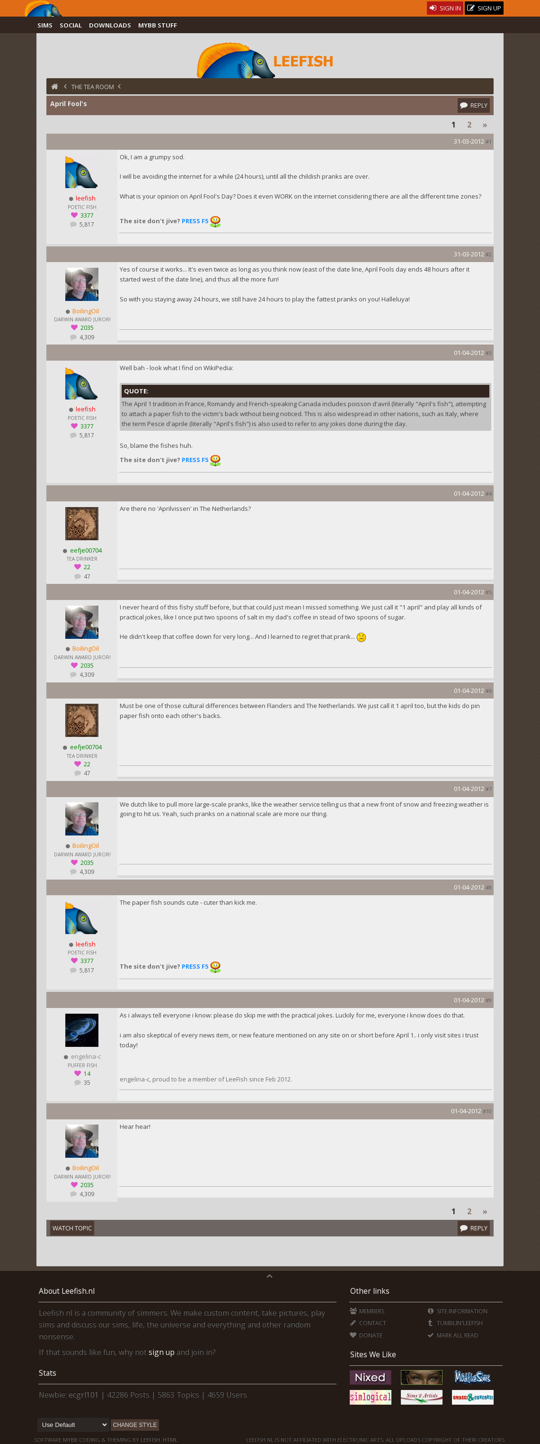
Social (71, 25)
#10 (487, 1111)
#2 (489, 254)
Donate (366, 1335)
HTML (169, 1439)
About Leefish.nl (67, 1291)
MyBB (70, 1439)
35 (86, 1083)
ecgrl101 (84, 1395)
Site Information (457, 1311)
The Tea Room (92, 86)
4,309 (86, 337)
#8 (489, 887)
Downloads (110, 25)
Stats (47, 1373)
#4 (489, 493)
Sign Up (484, 8)
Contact (368, 1323)
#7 (489, 788)
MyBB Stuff (157, 25)
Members (367, 1311)
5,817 (86, 224)
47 (86, 576)
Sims (45, 25)
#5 (489, 592)
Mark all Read (452, 1335)
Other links (370, 1291)
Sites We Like (373, 1354)
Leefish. (151, 1439)
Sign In (445, 8)
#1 (489, 141)
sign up (162, 1352)
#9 (489, 1000)
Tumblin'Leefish (455, 1323)
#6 (489, 690)
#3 (489, 352)
